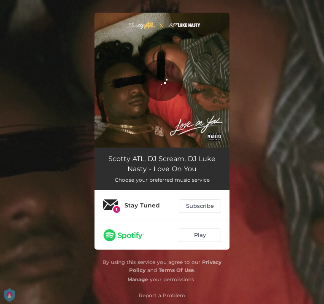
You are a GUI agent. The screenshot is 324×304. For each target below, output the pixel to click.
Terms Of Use (176, 270)
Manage (137, 279)
